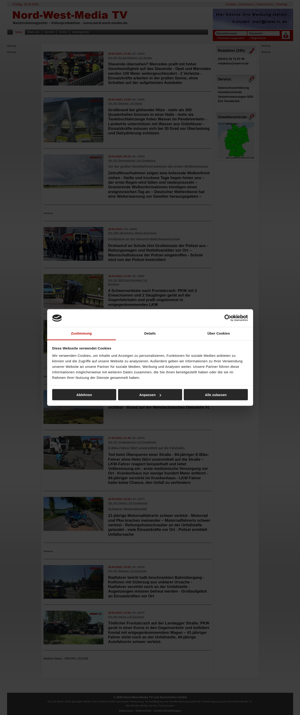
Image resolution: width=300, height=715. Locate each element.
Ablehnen (84, 395)
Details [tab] (150, 333)
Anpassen (150, 395)
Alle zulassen (216, 395)
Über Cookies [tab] (219, 333)
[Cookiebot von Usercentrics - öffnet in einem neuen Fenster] (228, 318)
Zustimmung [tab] (81, 333)
